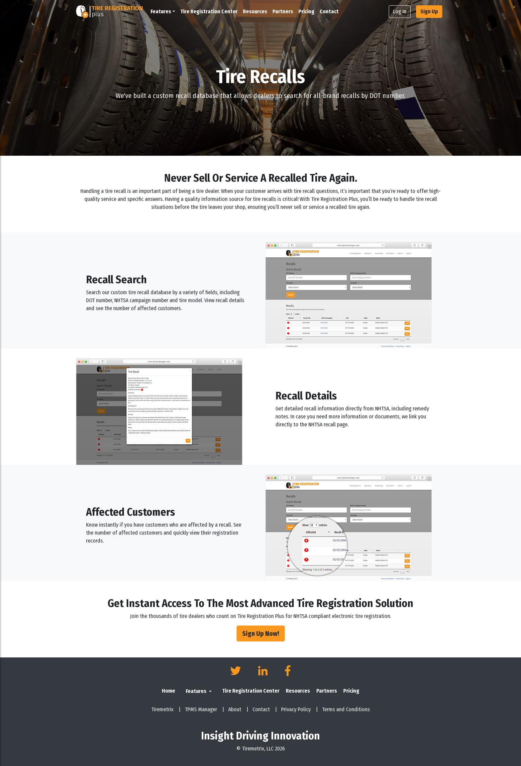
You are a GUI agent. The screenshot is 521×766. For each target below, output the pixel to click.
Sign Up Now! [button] (260, 634)
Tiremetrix (166, 709)
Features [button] (161, 11)
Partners (282, 11)
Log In (399, 11)
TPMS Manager (204, 709)
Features (196, 691)
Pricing (306, 11)
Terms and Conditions (346, 709)
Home (168, 691)
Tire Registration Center (209, 11)
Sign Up (429, 11)
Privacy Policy (299, 709)
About (238, 709)
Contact (329, 11)
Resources (255, 11)
